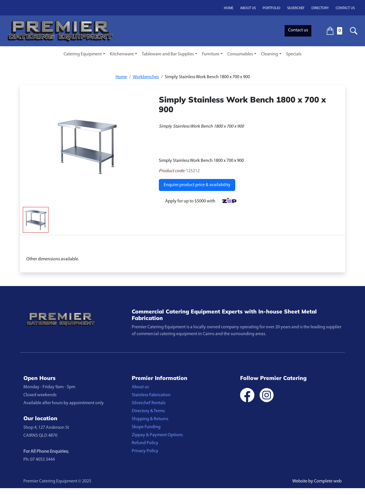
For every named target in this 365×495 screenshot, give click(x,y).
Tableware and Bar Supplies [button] (168, 54)
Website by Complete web (317, 481)
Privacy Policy (145, 451)
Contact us (345, 8)
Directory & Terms (148, 411)
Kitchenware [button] (122, 54)
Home (228, 8)
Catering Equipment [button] (83, 54)
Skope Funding (146, 427)
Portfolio (271, 8)
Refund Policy (145, 443)
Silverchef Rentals (148, 403)
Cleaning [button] (269, 54)
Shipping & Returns (150, 419)
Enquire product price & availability (197, 185)
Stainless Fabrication (151, 395)
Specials (293, 54)
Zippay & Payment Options (157, 435)
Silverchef (296, 8)
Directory (320, 8)
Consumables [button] (240, 54)
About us (248, 8)
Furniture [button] (210, 54)
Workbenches (146, 77)
